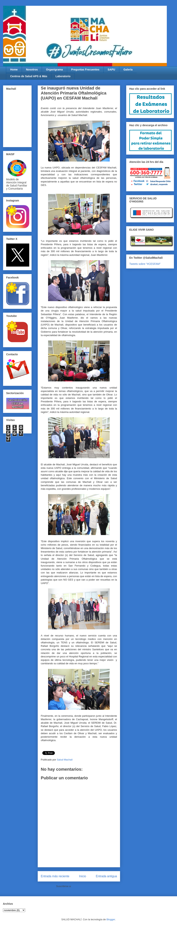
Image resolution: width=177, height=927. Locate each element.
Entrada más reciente (55, 876)
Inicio (82, 876)
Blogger (111, 919)
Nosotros (32, 69)
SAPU (111, 69)
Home (14, 69)
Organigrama (54, 69)
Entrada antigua (106, 876)
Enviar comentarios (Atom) (87, 886)
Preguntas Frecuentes (85, 69)
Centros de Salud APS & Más (28, 76)
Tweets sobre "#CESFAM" (144, 263)
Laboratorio (62, 76)
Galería (127, 69)
